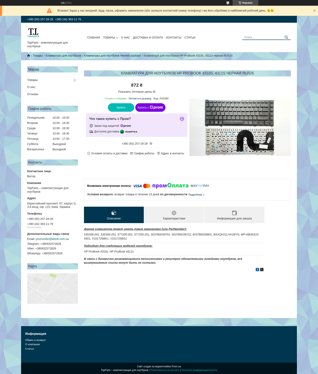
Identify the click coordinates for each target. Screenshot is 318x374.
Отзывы (32, 94)
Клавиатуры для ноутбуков (63, 55)
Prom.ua (176, 366)
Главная (93, 37)
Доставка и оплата (148, 37)
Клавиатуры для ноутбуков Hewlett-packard (112, 55)
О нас (125, 37)
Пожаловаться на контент (164, 370)
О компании (32, 344)
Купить (121, 107)
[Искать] (286, 37)
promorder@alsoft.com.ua (52, 239)
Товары (109, 37)
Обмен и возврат (35, 340)
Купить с (150, 107)
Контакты (174, 37)
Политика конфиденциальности (199, 370)
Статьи (189, 37)
